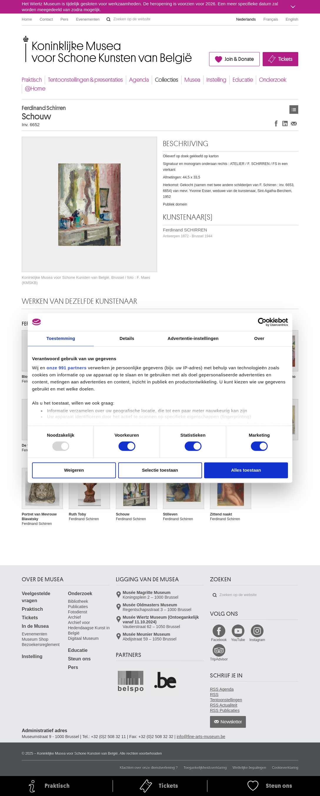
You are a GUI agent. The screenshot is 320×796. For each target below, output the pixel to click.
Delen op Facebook (276, 123)
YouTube (238, 640)
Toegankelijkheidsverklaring (205, 767)
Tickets (285, 59)
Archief (74, 617)
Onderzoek (272, 80)
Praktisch (32, 80)
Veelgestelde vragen (36, 597)
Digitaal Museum (83, 638)
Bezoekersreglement (40, 644)
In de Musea (35, 626)
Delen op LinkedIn (285, 123)
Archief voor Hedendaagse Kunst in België (89, 627)
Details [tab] (127, 338)
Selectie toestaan (160, 470)
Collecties (166, 80)
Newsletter (231, 722)
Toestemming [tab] (60, 338)
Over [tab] (259, 338)
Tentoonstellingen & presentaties (85, 80)
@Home (35, 89)
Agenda (139, 80)
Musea (192, 80)
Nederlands (246, 19)
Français (271, 19)
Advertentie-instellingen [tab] (193, 338)
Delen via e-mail (293, 123)
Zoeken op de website (108, 19)
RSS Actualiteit (223, 705)
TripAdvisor (219, 659)
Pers (65, 19)
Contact (46, 19)
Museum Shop (35, 639)
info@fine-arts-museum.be (201, 736)
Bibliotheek (78, 601)
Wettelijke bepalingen (249, 767)
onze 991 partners (66, 367)
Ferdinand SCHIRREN (187, 232)
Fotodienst (77, 612)
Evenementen (87, 19)
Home (27, 19)
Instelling (216, 80)
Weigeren (74, 470)
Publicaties (78, 606)
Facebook (219, 640)
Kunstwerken (293, 109)
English (292, 19)
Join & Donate (239, 59)
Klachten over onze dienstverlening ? (149, 767)
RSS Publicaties (224, 710)
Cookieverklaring (285, 767)
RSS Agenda (222, 689)
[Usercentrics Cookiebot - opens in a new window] (262, 322)
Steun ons (79, 658)
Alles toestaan (246, 470)
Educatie (243, 80)
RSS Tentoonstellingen (226, 697)
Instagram (257, 640)
